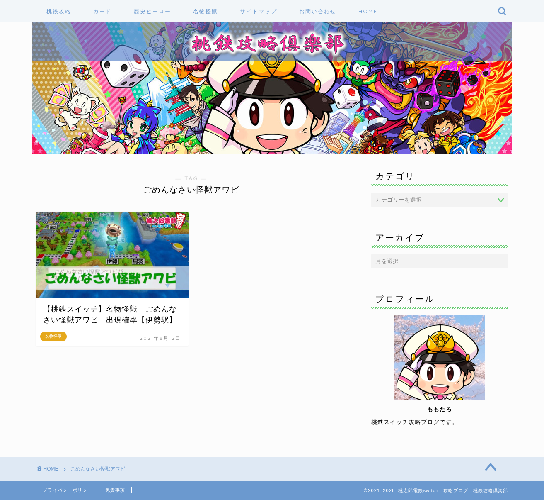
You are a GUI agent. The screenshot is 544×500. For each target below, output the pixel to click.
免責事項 (115, 490)
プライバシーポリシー (67, 490)
